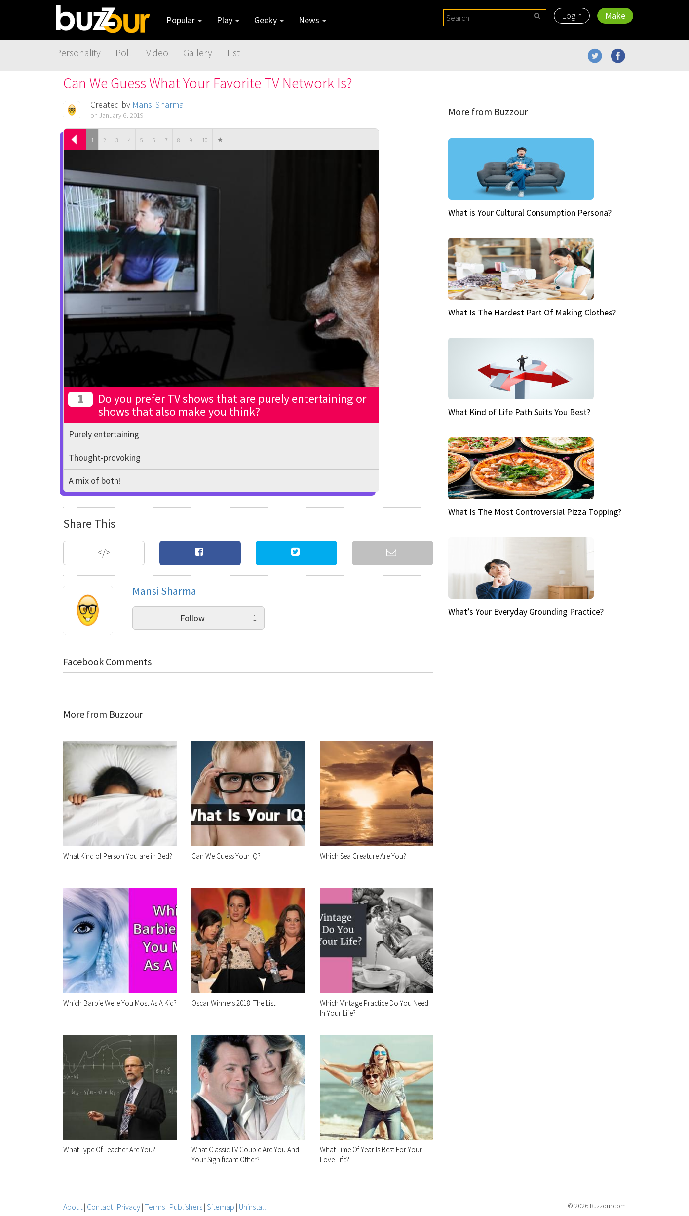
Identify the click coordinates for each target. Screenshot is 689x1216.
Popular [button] (184, 20)
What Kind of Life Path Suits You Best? (519, 412)
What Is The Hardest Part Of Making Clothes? (532, 312)
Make (615, 15)
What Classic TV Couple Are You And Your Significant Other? (245, 1154)
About (72, 1207)
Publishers (185, 1207)
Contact (100, 1207)
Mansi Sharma (158, 104)
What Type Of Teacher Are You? (109, 1149)
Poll (123, 52)
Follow (218, 618)
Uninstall (252, 1207)
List (233, 52)
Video (157, 52)
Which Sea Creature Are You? (363, 856)
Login (572, 15)
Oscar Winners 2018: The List (233, 1003)
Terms (155, 1207)
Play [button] (228, 20)
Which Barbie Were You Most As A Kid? (120, 1003)
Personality (78, 52)
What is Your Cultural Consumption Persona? (530, 212)
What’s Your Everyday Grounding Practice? (526, 611)
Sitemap (220, 1207)
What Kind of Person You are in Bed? (117, 856)
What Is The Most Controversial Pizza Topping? (534, 511)
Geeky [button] (269, 20)
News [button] (312, 20)
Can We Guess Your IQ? (226, 856)
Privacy (128, 1207)
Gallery (197, 52)
